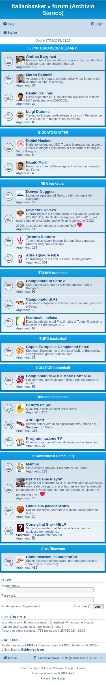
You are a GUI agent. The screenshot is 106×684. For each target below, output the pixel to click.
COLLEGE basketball (53, 368)
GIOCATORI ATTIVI (53, 133)
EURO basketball (53, 339)
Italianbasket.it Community (53, 456)
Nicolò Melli (36, 162)
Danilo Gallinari (39, 93)
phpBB (37, 668)
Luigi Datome (38, 111)
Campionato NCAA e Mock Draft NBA (59, 376)
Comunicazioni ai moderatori (51, 557)
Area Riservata (53, 549)
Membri (32, 464)
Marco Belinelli (39, 75)
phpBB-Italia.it (65, 673)
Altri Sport (35, 420)
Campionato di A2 (42, 299)
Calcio (47, 427)
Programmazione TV (44, 438)
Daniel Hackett (39, 141)
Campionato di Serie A (46, 281)
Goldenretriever (32, 649)
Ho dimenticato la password (20, 606)
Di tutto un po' (38, 405)
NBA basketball (53, 183)
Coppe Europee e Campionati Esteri (57, 347)
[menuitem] (8, 24)
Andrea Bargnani (41, 56)
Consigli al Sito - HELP (46, 524)
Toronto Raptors (40, 237)
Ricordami (82, 607)
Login (6, 580)
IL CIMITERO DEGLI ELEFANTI (53, 48)
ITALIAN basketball (53, 273)
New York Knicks (41, 210)
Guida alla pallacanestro (47, 506)
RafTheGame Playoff (44, 479)
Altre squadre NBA (42, 255)
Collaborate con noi (46, 535)
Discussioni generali (53, 397)
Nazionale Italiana (41, 318)
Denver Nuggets (40, 191)
